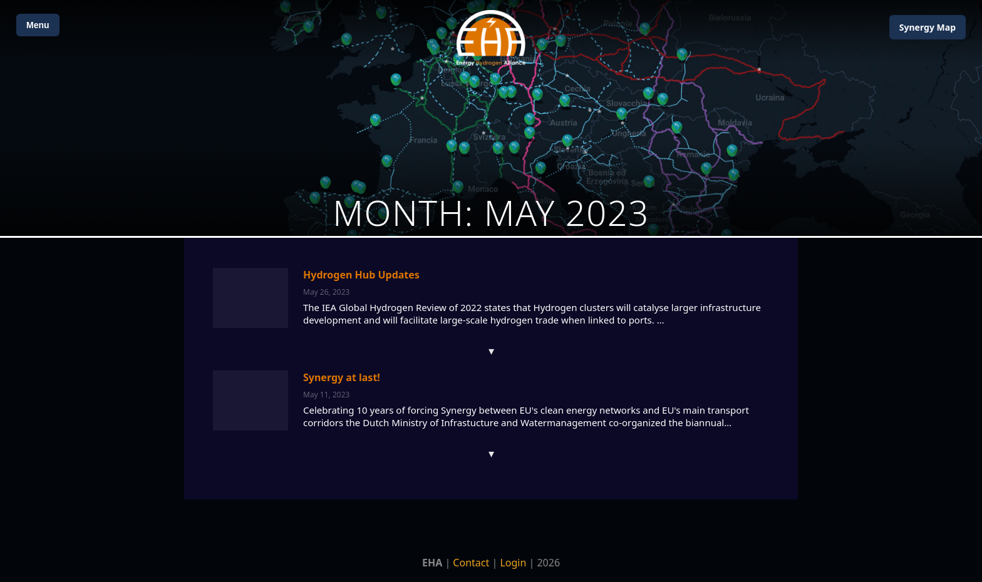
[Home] (491, 38)
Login (513, 562)
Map (927, 27)
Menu (37, 25)
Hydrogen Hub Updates (361, 275)
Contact (471, 562)
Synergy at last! (341, 377)
